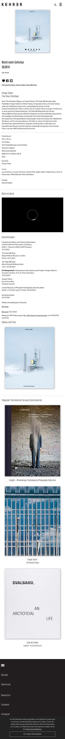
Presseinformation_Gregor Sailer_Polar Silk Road (19, 85)
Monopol (5, 312)
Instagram (5, 714)
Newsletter (6, 695)
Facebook (5, 704)
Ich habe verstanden (32, 734)
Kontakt (4, 674)
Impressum (6, 684)
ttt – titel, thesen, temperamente (35, 315)
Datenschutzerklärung (34, 729)
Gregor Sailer (6, 163)
